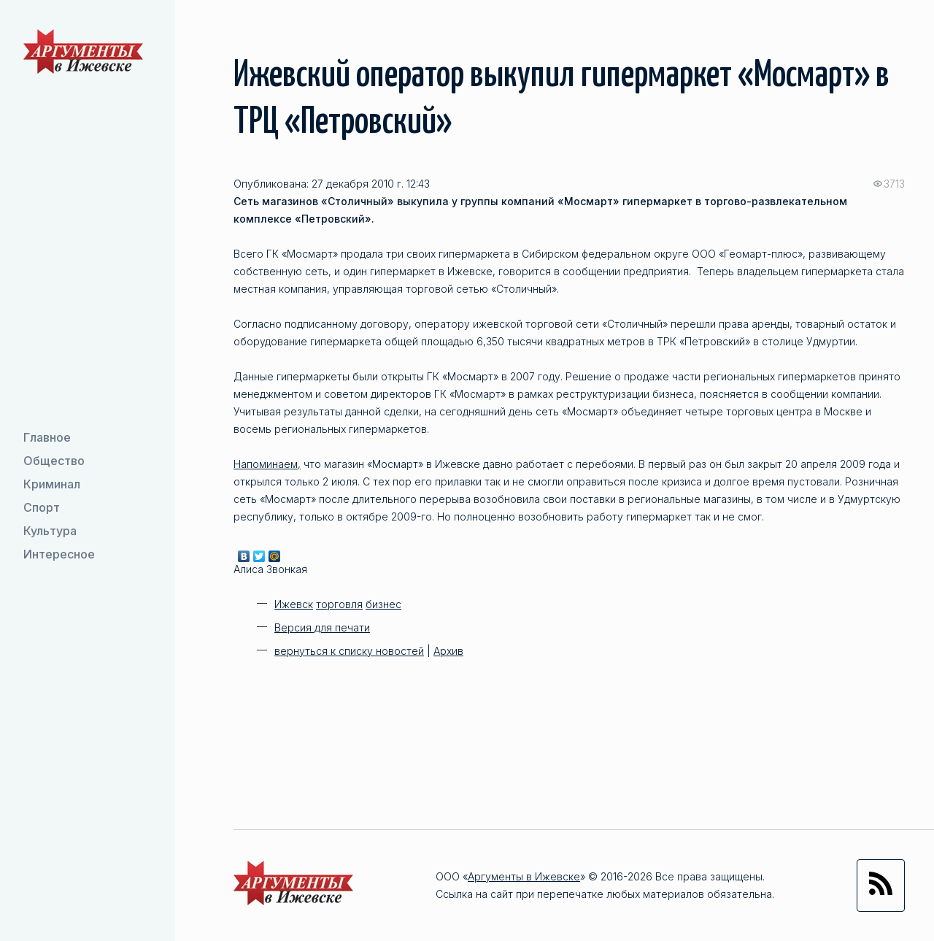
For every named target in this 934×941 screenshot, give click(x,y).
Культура (50, 530)
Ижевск (293, 604)
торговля (339, 604)
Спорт (41, 507)
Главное (47, 437)
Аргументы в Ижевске (524, 876)
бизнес (383, 604)
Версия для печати (322, 627)
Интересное (59, 554)
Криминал (51, 484)
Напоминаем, (267, 464)
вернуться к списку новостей (349, 651)
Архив (448, 651)
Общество (54, 460)
